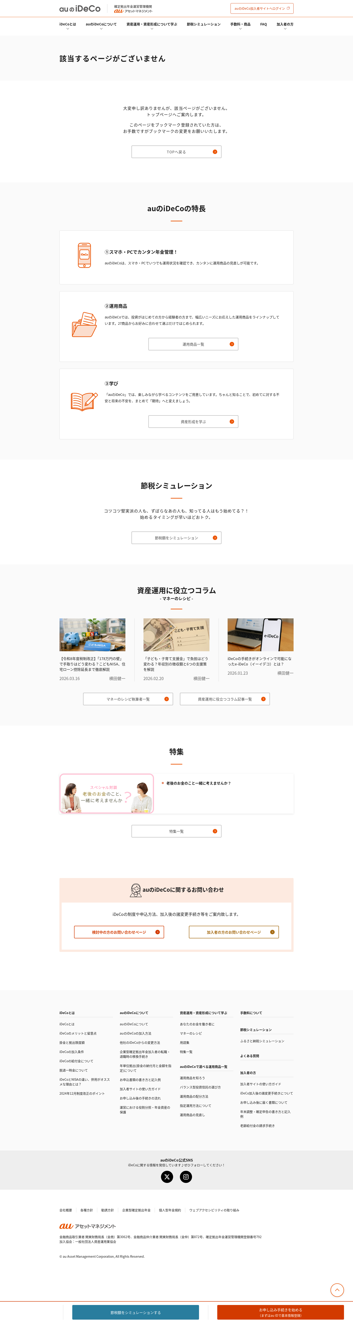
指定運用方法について (195, 1105)
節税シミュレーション (204, 24)
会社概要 (65, 1210)
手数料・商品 (240, 24)
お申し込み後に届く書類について (263, 1102)
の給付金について (76, 1061)
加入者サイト (260, 8)
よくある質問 (249, 1055)
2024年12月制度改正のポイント (82, 1093)
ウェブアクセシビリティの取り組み (214, 1210)
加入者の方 (285, 24)
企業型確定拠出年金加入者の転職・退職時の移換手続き (145, 1054)
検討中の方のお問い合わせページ (119, 932)
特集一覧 (176, 831)
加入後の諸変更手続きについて (266, 1093)
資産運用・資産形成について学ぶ (152, 24)
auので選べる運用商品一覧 (203, 1066)
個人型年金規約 (170, 1210)
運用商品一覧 (193, 344)
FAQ (263, 24)
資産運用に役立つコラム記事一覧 (225, 699)
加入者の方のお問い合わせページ (234, 932)
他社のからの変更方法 (140, 1042)
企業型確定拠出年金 (136, 1210)
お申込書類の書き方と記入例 (140, 1079)
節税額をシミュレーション (176, 537)
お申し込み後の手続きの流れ (140, 1098)
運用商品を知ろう (192, 1078)
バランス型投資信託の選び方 (200, 1087)
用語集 (184, 1042)
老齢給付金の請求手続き (257, 1125)
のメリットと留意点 (78, 1033)
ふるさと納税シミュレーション (262, 1041)
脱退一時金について (73, 1070)
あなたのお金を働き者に (197, 1024)
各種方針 (86, 1210)
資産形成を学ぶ (193, 421)
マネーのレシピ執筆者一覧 (128, 699)
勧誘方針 (107, 1210)
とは (67, 24)
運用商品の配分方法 (194, 1096)
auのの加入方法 (135, 1033)
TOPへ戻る (176, 151)
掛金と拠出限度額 (72, 1042)
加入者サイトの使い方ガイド (140, 1089)
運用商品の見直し (192, 1114)
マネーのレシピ (191, 1033)
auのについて (101, 24)
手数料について (251, 1012)
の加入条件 (71, 1051)
